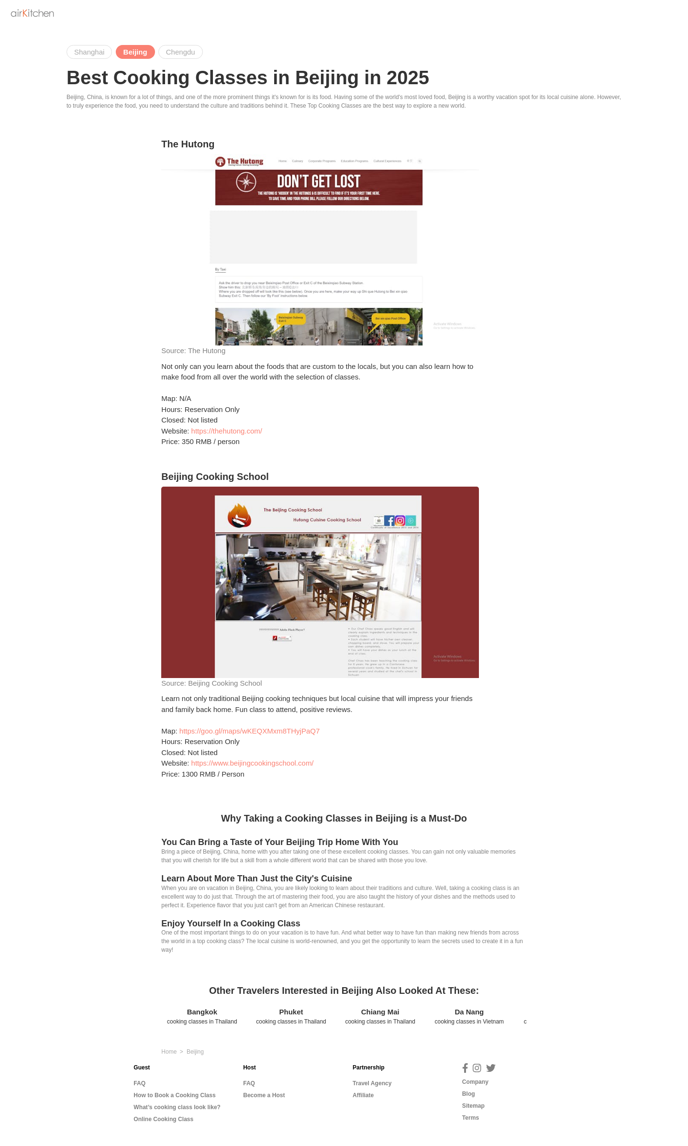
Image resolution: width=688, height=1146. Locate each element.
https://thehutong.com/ (226, 431)
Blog (468, 1093)
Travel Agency (372, 1083)
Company (475, 1082)
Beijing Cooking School (225, 683)
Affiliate (363, 1095)
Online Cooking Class (163, 1119)
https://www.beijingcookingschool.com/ (252, 763)
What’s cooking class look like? (177, 1107)
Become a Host (264, 1095)
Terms (470, 1117)
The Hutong (206, 350)
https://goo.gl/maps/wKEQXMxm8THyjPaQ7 (249, 731)
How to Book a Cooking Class (174, 1095)
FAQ (139, 1083)
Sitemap (473, 1105)
